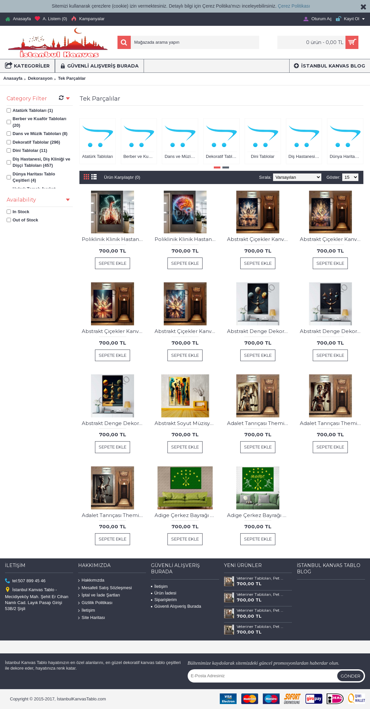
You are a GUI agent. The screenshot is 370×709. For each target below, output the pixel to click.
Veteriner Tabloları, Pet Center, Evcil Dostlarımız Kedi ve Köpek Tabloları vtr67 (260, 610)
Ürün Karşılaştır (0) (122, 177)
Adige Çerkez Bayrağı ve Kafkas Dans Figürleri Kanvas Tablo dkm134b (259, 515)
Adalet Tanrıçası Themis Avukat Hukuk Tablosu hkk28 (332, 423)
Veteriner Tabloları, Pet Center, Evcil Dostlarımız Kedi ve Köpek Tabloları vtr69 (260, 578)
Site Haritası (91, 618)
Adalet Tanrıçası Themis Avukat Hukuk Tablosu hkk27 (259, 423)
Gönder (350, 676)
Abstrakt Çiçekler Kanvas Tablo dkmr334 (332, 239)
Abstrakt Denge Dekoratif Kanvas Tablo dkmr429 (332, 331)
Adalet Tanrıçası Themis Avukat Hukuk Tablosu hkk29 (114, 515)
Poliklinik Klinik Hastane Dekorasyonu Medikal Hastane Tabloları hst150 (186, 239)
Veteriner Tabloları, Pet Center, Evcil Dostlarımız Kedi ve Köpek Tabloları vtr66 (260, 626)
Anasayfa (13, 78)
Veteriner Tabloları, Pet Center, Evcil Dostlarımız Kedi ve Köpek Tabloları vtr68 (260, 594)
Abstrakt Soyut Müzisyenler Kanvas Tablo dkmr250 (186, 423)
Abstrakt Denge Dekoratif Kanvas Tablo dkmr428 (259, 331)
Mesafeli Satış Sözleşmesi (105, 588)
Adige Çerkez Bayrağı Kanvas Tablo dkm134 (186, 515)
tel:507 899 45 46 (25, 581)
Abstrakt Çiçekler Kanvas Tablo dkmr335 (114, 331)
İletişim (86, 610)
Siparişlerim (164, 599)
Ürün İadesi (163, 593)
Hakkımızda (91, 580)
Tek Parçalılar (72, 78)
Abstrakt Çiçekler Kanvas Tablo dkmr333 (259, 239)
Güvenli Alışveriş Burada (176, 606)
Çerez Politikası (294, 6)
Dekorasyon (40, 78)
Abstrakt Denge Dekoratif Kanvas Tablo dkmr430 (114, 423)
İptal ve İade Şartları (99, 595)
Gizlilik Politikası (95, 603)
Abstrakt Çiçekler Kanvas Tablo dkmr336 (186, 331)
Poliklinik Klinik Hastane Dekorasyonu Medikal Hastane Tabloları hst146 (114, 239)
